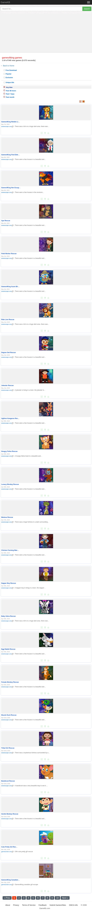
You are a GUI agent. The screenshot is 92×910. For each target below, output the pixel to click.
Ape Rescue (5, 221)
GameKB (5, 2)
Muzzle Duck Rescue (8, 715)
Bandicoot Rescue (8, 781)
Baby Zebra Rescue (8, 616)
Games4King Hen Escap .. (10, 188)
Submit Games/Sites (58, 905)
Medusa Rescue (7, 517)
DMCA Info (73, 905)
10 (57, 898)
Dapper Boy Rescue (8, 583)
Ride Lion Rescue (7, 319)
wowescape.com (7, 126)
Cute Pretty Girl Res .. (9, 847)
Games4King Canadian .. (10, 880)
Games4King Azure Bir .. (10, 286)
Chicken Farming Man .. (10, 550)
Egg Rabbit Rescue (8, 649)
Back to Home (8, 66)
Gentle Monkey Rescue (9, 814)
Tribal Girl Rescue (7, 748)
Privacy (16, 905)
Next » (65, 898)
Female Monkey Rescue (10, 682)
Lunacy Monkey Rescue (10, 484)
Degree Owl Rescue (8, 352)
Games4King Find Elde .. (10, 155)
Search (87, 9)
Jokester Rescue (7, 385)
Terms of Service (29, 905)
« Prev (7, 898)
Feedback (42, 905)
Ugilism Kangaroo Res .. (10, 418)
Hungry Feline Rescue (9, 451)
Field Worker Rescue (9, 254)
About (7, 905)
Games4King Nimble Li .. (10, 122)
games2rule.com (7, 851)
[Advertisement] (46, 33)
